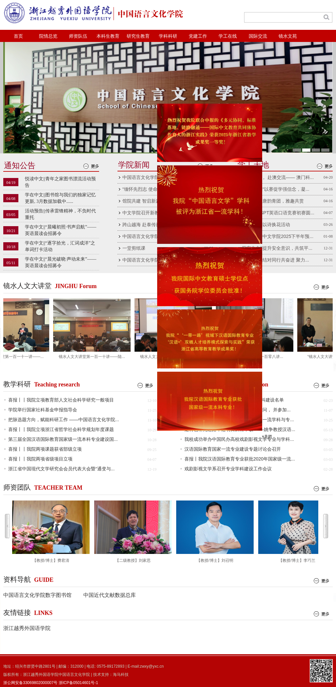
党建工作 (198, 36)
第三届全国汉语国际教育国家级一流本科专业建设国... (63, 439)
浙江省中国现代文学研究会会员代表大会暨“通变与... (61, 468)
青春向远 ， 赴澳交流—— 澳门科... (278, 177)
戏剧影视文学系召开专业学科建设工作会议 (228, 468)
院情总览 (48, 36)
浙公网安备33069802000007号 (30, 682)
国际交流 (258, 36)
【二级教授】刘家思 (133, 532)
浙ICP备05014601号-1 (78, 682)
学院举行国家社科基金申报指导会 (42, 409)
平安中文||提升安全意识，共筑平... (277, 248)
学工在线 (228, 36)
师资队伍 (78, 36)
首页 (18, 36)
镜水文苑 (288, 36)
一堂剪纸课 (133, 248)
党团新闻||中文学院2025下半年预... (277, 236)
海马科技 (121, 674)
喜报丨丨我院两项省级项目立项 (40, 458)
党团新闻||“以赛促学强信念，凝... (275, 189)
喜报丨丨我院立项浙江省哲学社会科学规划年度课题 (61, 429)
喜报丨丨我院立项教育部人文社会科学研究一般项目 (61, 399)
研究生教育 (138, 36)
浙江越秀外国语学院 (27, 628)
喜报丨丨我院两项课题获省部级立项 (45, 449)
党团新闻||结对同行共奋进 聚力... (275, 260)
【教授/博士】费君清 (51, 532)
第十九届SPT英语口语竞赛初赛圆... (278, 212)
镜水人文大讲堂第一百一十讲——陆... (93, 356)
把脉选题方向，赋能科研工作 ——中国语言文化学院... (63, 419)
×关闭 (265, 434)
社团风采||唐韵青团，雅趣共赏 (273, 201)
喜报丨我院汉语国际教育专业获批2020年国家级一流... (239, 458)
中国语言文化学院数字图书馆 (37, 595)
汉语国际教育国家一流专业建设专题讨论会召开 (232, 449)
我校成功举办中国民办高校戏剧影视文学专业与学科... (239, 439)
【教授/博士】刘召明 (215, 532)
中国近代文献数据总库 (109, 595)
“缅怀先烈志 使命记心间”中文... (154, 189)
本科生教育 (107, 36)
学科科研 (168, 36)
